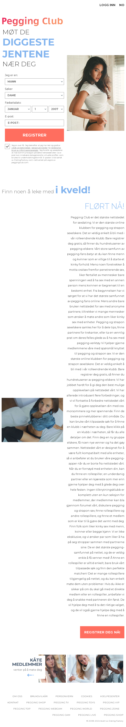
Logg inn (107, 5)
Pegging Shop (36, 702)
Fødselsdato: (13, 102)
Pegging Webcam (50, 708)
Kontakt (12, 702)
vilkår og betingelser (21, 147)
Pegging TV (61, 702)
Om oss (17, 696)
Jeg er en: (11, 75)
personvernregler (40, 147)
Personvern (64, 696)
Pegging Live (87, 714)
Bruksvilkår (39, 696)
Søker (9, 89)
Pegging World (81, 708)
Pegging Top (22, 708)
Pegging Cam (61, 714)
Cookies (86, 696)
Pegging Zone (109, 708)
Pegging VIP (111, 702)
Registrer (34, 135)
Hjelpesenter (109, 696)
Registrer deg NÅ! (102, 632)
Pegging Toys (86, 702)
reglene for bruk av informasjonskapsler (36, 148)
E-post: (9, 116)
